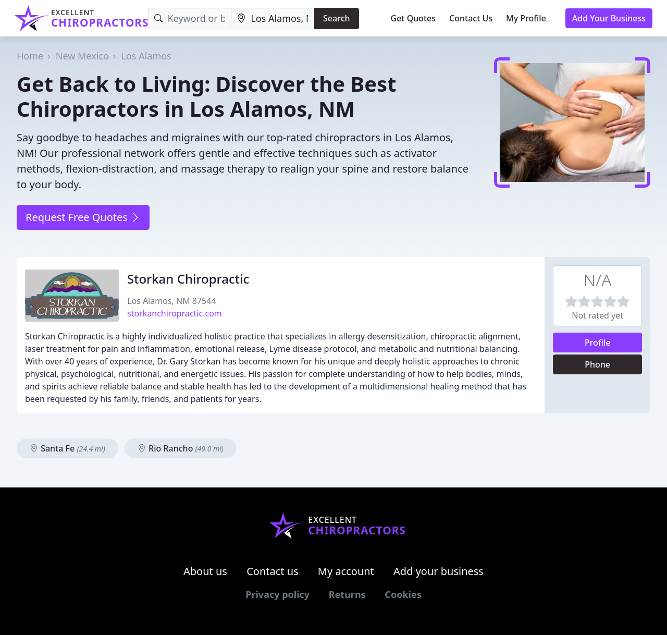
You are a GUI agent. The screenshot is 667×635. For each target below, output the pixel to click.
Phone (597, 364)
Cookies (403, 594)
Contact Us (470, 18)
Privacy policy (277, 594)
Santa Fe (67, 448)
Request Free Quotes (83, 217)
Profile (598, 342)
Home (30, 56)
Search (336, 18)
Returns (347, 594)
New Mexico (82, 56)
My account (346, 571)
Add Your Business (609, 18)
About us (205, 571)
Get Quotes (413, 18)
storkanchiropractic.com (174, 313)
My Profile (526, 18)
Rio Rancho (181, 448)
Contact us (272, 571)
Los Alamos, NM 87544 (171, 301)
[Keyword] (190, 18)
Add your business (438, 571)
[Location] (273, 18)
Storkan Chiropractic (188, 278)
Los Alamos (146, 56)
